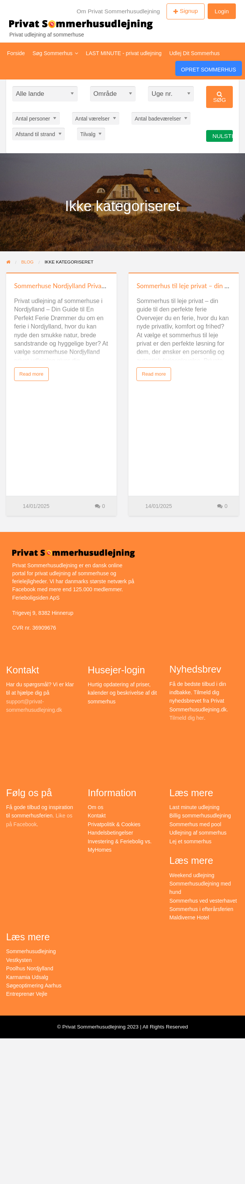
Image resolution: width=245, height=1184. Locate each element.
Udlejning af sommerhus (198, 833)
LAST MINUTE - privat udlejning (124, 53)
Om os (95, 807)
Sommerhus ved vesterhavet (203, 901)
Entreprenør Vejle (27, 994)
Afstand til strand (35, 134)
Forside (16, 53)
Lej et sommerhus (191, 841)
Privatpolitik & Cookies (114, 824)
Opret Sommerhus (208, 70)
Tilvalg (88, 134)
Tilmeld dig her (187, 718)
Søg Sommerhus (55, 53)
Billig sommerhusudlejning (201, 816)
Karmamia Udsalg (27, 977)
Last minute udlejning (195, 807)
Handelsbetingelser (110, 833)
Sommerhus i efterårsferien (202, 909)
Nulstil (222, 136)
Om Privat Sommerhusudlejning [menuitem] (118, 11)
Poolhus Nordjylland (30, 968)
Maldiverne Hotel (190, 917)
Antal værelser (92, 118)
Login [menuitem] (222, 11)
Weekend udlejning (192, 875)
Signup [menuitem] (189, 11)
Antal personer (32, 118)
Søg (219, 97)
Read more (31, 374)
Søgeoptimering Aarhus (34, 985)
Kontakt (97, 816)
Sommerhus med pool (196, 824)
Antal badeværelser (158, 118)
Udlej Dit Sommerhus (194, 53)
